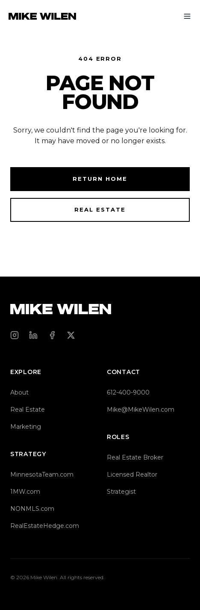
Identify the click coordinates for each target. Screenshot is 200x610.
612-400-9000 (128, 392)
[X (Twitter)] (71, 335)
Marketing (25, 426)
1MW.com (25, 491)
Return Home (100, 178)
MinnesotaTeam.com (42, 474)
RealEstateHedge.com (44, 526)
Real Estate (99, 209)
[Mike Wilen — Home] (42, 16)
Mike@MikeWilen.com (140, 409)
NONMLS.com (32, 509)
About (19, 392)
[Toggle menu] (187, 16)
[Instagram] (14, 335)
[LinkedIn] (33, 335)
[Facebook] (52, 335)
